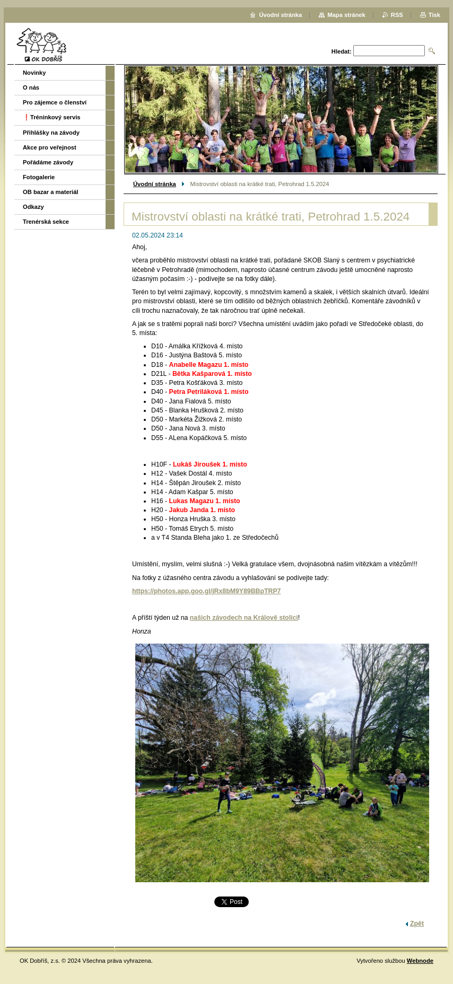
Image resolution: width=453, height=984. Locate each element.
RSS (397, 15)
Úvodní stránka (154, 184)
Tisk (434, 15)
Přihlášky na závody (51, 132)
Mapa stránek (346, 15)
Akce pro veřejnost (49, 147)
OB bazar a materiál (50, 192)
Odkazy (33, 207)
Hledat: (342, 51)
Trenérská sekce (46, 221)
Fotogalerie (39, 177)
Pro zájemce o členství (54, 102)
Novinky (34, 72)
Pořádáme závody (48, 162)
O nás (31, 87)
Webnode (420, 960)
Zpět (417, 923)
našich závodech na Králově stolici (244, 617)
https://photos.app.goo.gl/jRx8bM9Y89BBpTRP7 (206, 591)
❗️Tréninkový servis (52, 117)
